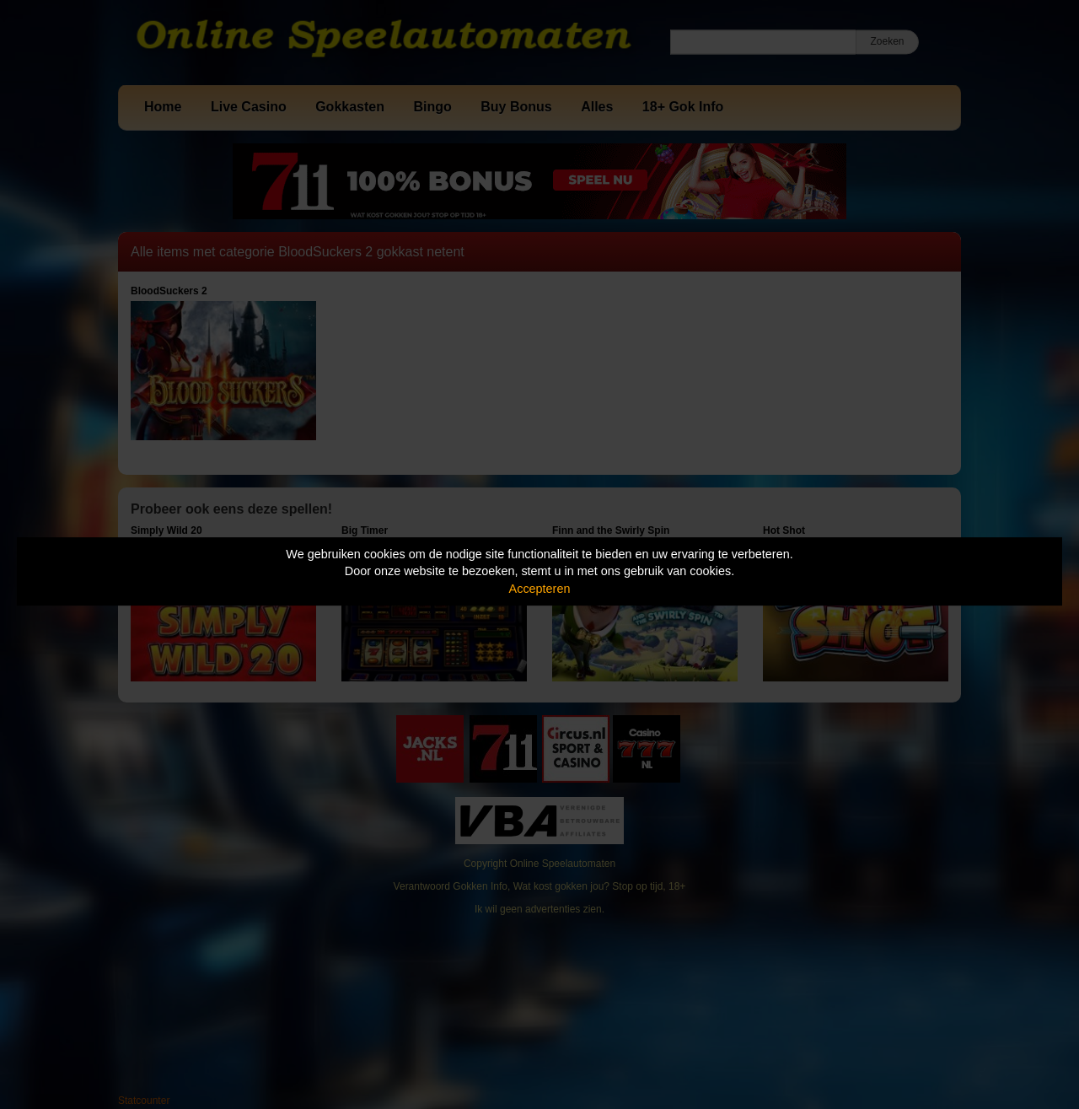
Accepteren (540, 588)
